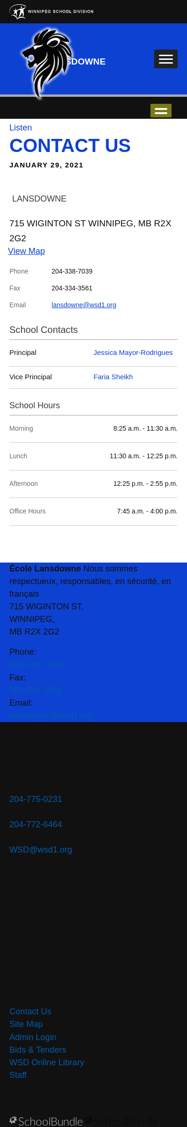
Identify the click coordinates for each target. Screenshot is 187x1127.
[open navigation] (166, 59)
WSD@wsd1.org (40, 849)
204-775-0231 (35, 799)
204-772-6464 (35, 824)
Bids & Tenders (37, 1050)
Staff (18, 1075)
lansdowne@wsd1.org (84, 305)
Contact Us (30, 1011)
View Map (26, 251)
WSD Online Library (46, 1062)
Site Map (26, 1024)
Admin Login (33, 1037)
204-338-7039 (35, 665)
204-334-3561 (35, 690)
